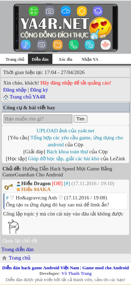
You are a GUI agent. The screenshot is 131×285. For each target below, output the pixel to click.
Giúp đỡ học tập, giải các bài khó (63, 158)
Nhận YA (90, 59)
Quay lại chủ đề (19, 240)
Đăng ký (39, 90)
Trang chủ (15, 59)
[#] (67, 183)
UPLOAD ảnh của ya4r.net (65, 130)
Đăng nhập (15, 90)
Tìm (81, 119)
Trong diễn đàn (17, 249)
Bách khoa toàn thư (67, 151)
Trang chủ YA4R (27, 97)
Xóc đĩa (65, 59)
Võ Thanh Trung (76, 273)
